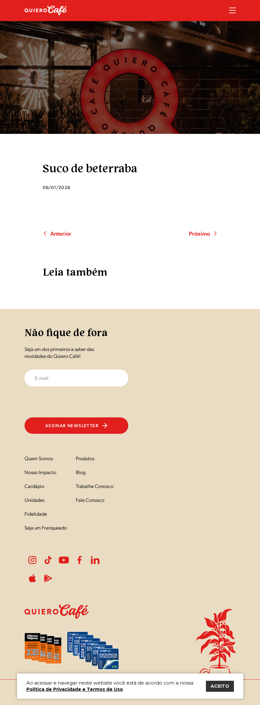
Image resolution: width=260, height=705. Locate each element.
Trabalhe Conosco (94, 486)
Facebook (80, 560)
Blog (81, 472)
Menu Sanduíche (232, 10)
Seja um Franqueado (46, 527)
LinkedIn (95, 560)
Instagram (32, 560)
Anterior (57, 233)
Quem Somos (39, 458)
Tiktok (48, 560)
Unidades (34, 499)
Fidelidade (36, 513)
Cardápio (34, 486)
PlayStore (48, 578)
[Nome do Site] (46, 18)
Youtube (64, 560)
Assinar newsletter (76, 425)
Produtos (85, 458)
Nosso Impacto (40, 472)
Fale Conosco (90, 499)
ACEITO (220, 686)
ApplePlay (32, 578)
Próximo (203, 233)
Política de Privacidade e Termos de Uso (74, 689)
